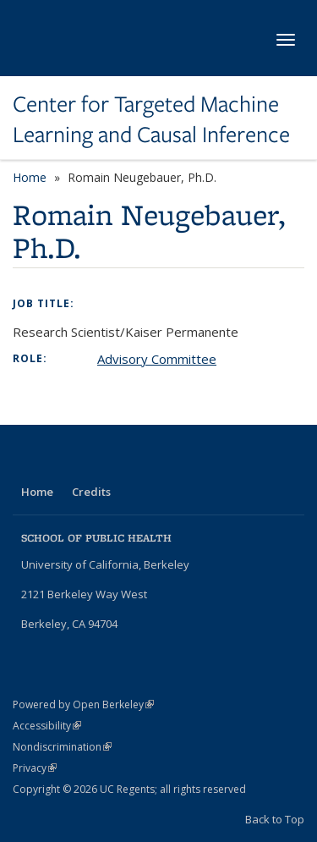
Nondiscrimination (62, 747)
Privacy (35, 768)
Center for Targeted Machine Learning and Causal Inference (151, 120)
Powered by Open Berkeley (83, 704)
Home (29, 177)
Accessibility (47, 725)
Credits (91, 491)
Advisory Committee (156, 358)
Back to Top (274, 819)
